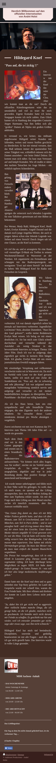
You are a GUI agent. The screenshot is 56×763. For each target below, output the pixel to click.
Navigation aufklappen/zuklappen (28, 4)
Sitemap (21, 754)
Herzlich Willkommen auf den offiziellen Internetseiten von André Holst (28, 14)
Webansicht (48, 754)
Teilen (8, 748)
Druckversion (9, 754)
